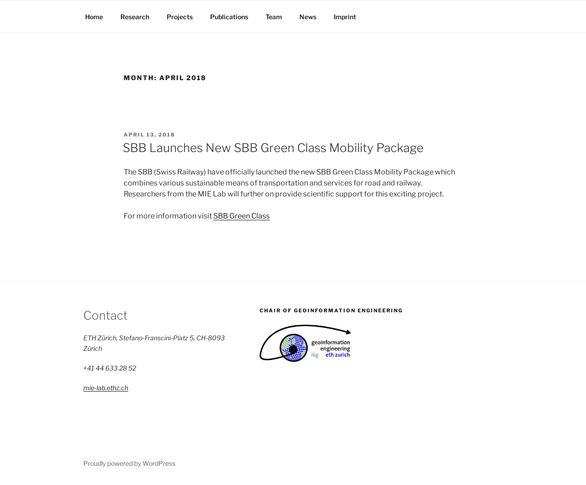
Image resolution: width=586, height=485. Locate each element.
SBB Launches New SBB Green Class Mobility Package (273, 148)
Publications (229, 17)
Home (94, 17)
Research (134, 17)
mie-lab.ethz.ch (105, 388)
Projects (180, 17)
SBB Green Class (241, 216)
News (307, 17)
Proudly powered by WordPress (129, 463)
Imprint (345, 17)
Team (274, 17)
